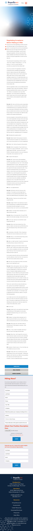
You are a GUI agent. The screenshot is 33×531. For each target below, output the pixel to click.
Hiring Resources (16, 502)
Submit (16, 465)
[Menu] (26, 3)
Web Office (17, 515)
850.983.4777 (17, 496)
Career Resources (16, 507)
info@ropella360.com (19, 435)
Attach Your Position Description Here (16, 427)
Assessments (16, 505)
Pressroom (16, 512)
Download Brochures (16, 510)
